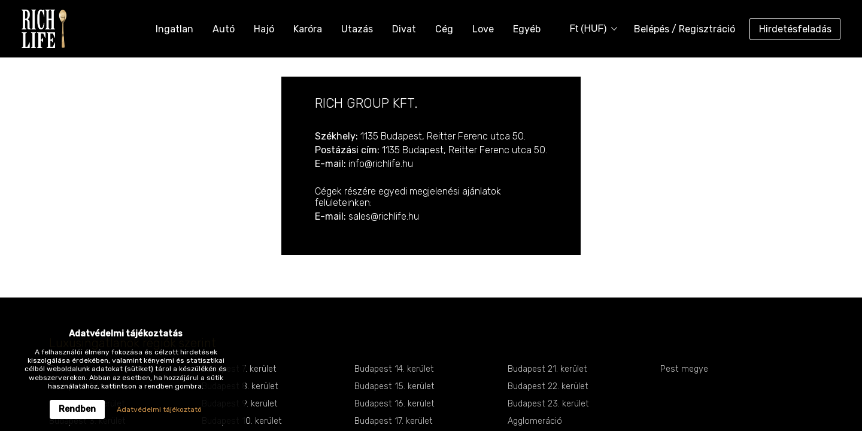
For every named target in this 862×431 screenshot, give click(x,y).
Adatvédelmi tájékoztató (159, 409)
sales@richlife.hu (383, 216)
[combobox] (589, 29)
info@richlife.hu (380, 163)
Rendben (77, 409)
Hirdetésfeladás (795, 29)
